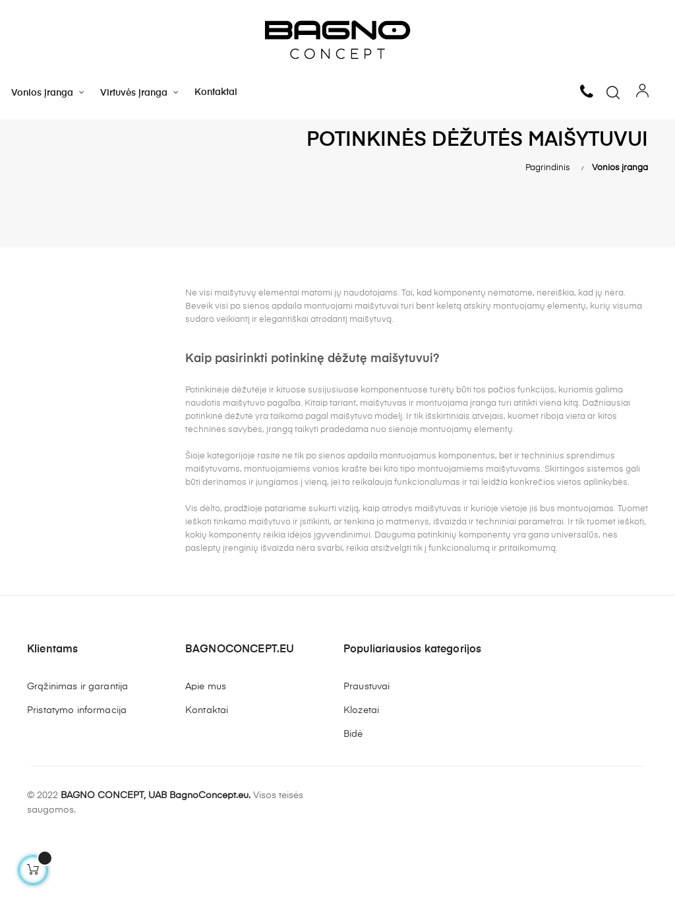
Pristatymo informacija (77, 772)
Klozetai (361, 772)
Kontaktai (206, 772)
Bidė (353, 796)
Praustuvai (366, 748)
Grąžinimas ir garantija (77, 748)
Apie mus (205, 748)
